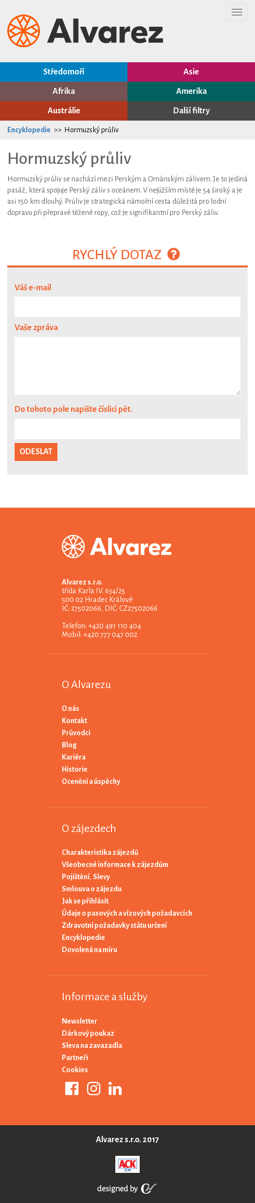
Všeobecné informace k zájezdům (115, 864)
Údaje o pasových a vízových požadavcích (127, 913)
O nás (70, 708)
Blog (69, 745)
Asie (191, 72)
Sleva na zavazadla (92, 1045)
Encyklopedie (29, 130)
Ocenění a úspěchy (91, 781)
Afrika (64, 91)
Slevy (101, 877)
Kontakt (74, 721)
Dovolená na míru (89, 950)
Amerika (191, 91)
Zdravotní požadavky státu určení (114, 925)
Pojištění (76, 877)
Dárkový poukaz (88, 1033)
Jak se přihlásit (85, 901)
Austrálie (64, 110)
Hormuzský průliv (91, 130)
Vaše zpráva (36, 327)
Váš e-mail (33, 287)
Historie (75, 769)
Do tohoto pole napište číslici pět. (73, 409)
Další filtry (191, 110)
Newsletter (79, 1021)
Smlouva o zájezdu (92, 889)
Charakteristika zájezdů (100, 852)
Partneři (75, 1057)
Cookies (75, 1070)
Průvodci (76, 733)
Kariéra (74, 757)
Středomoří (63, 72)
